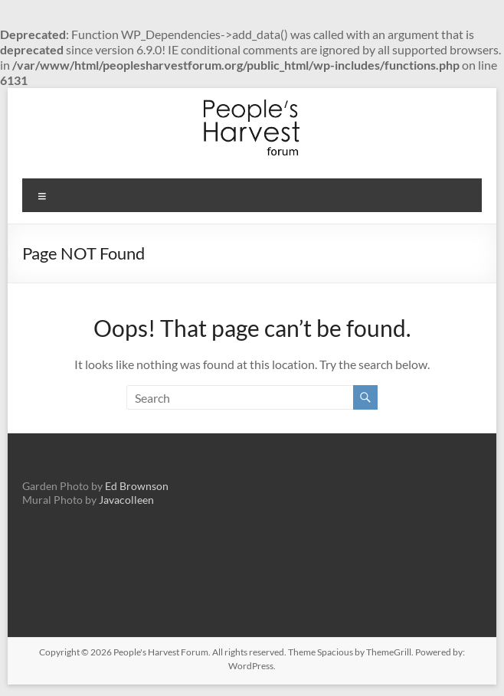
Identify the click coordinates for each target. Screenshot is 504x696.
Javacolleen (126, 499)
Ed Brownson (137, 485)
